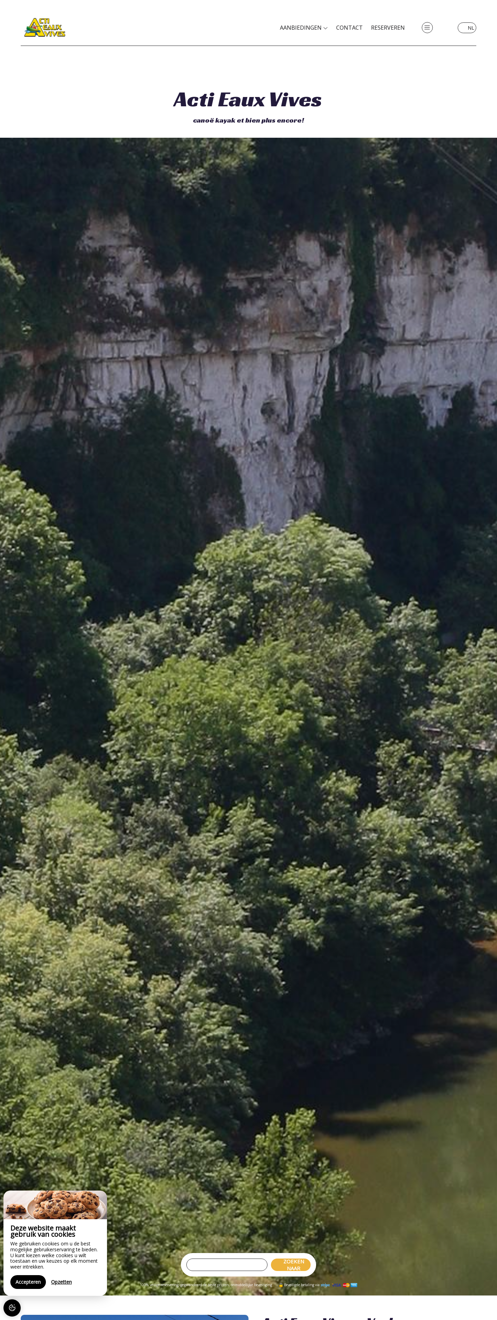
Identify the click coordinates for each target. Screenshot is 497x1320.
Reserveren (388, 27)
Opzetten (61, 1282)
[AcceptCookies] (12, 1308)
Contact (349, 27)
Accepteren (28, 1282)
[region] (55, 1243)
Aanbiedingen (304, 27)
